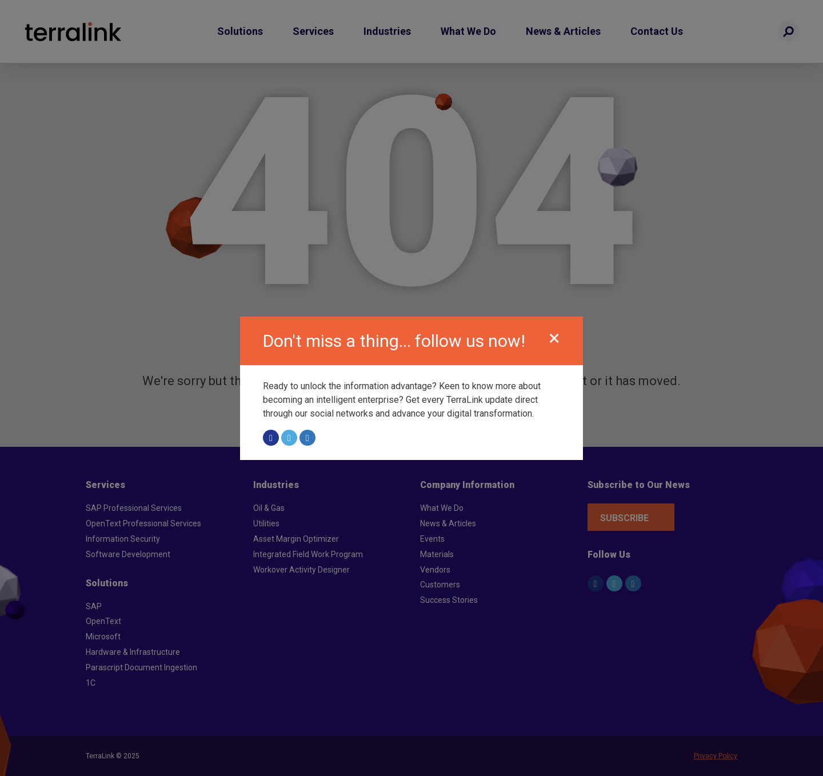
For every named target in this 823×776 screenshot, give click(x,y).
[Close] (554, 338)
